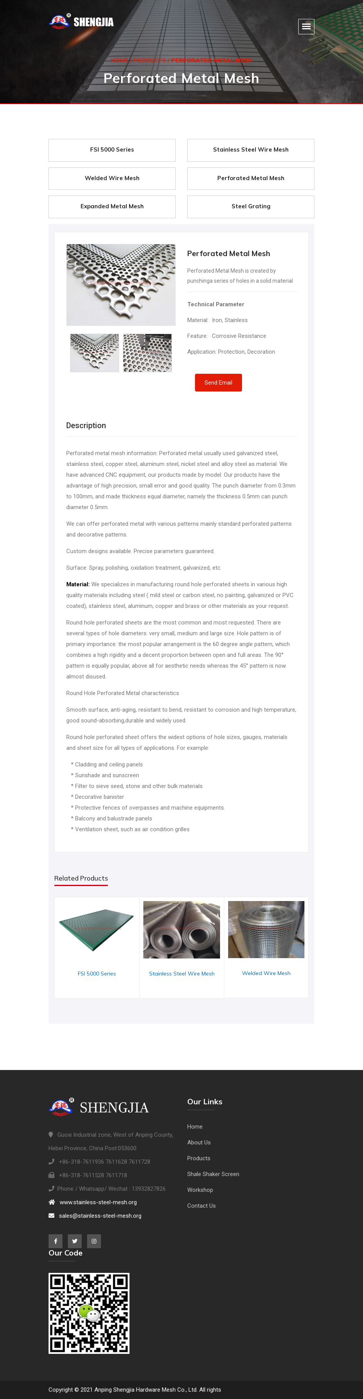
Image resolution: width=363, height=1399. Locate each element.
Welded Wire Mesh (112, 178)
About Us (199, 1142)
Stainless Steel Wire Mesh (251, 149)
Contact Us (201, 1205)
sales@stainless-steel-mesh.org (95, 1215)
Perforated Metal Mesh (250, 178)
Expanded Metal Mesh (112, 206)
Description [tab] (86, 425)
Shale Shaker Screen (213, 1174)
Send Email (218, 382)
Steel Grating (251, 206)
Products (149, 58)
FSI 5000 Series (112, 149)
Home (119, 58)
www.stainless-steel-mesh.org (93, 1202)
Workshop (200, 1189)
